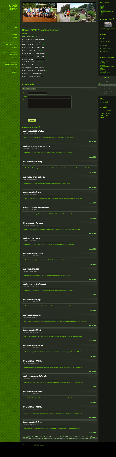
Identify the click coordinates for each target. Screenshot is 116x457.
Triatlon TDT (14, 61)
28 (83, 436)
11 (44, 436)
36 (37, 438)
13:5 (46, 42)
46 (60, 438)
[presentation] (59, 114)
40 (46, 438)
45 (58, 438)
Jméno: (25, 93)
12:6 (46, 39)
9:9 (46, 56)
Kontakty (15, 37)
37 (39, 438)
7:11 (44, 45)
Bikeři (101, 8)
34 (33, 438)
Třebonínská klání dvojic (11, 64)
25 (76, 436)
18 (60, 436)
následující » (93, 437)
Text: (24, 99)
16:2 (42, 76)
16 (56, 436)
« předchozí (25, 437)
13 (49, 436)
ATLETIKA (14, 51)
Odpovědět (92, 141)
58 (87, 438)
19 (63, 436)
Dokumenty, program (11, 30)
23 (72, 436)
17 (58, 436)
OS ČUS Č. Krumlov (105, 72)
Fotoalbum (14, 34)
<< (99, 81)
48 (64, 438)
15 (54, 436)
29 (85, 436)
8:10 (47, 59)
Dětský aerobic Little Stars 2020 (108, 28)
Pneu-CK (102, 69)
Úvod (16, 27)
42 (51, 438)
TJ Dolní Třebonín (12, 7)
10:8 (41, 65)
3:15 (41, 51)
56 (83, 438)
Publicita (15, 41)
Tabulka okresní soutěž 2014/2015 (31, 36)
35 (35, 438)
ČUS (101, 70)
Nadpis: (25, 96)
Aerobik (102, 6)
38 (42, 438)
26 (79, 436)
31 (90, 436)
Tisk (38, 444)
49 (67, 438)
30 (88, 436)
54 (78, 438)
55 (80, 438)
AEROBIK (14, 47)
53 (76, 438)
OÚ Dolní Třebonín (105, 61)
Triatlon (102, 12)
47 (62, 438)
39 (44, 438)
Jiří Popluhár (103, 62)
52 (74, 438)
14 (51, 436)
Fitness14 (102, 64)
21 (67, 436)
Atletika (102, 7)
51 (71, 438)
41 (49, 438)
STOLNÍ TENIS (13, 54)
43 (53, 438)
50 (69, 438)
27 (81, 436)
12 (47, 436)
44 (55, 438)
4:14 (46, 67)
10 (42, 436)
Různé (15, 67)
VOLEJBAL (14, 57)
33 (30, 438)
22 (69, 436)
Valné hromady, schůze (11, 44)
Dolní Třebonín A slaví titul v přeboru (10, 71)
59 (90, 438)
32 (28, 438)
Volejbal (102, 14)
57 (85, 438)
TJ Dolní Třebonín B (27, 56)
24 (74, 436)
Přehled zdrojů (104, 102)
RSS (35, 444)
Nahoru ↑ (42, 444)
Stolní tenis (103, 10)
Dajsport (102, 65)
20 (65, 436)
